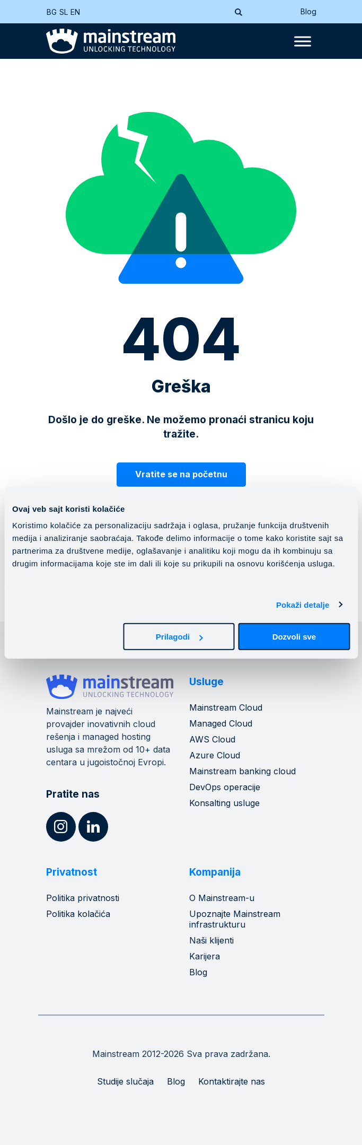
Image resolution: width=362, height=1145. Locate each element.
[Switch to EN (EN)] (76, 12)
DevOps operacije (224, 787)
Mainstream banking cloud (242, 771)
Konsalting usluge (224, 803)
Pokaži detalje (303, 604)
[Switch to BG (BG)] (53, 12)
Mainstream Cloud (225, 707)
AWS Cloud (212, 739)
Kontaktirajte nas (231, 1081)
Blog (308, 11)
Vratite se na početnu (181, 474)
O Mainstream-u (221, 898)
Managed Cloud (220, 723)
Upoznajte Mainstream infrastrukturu (234, 919)
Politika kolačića (78, 913)
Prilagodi (179, 636)
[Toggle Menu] (302, 41)
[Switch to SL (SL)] (64, 12)
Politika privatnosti (82, 898)
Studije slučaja (125, 1081)
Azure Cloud (214, 755)
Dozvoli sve (294, 636)
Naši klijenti (211, 940)
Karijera (204, 956)
